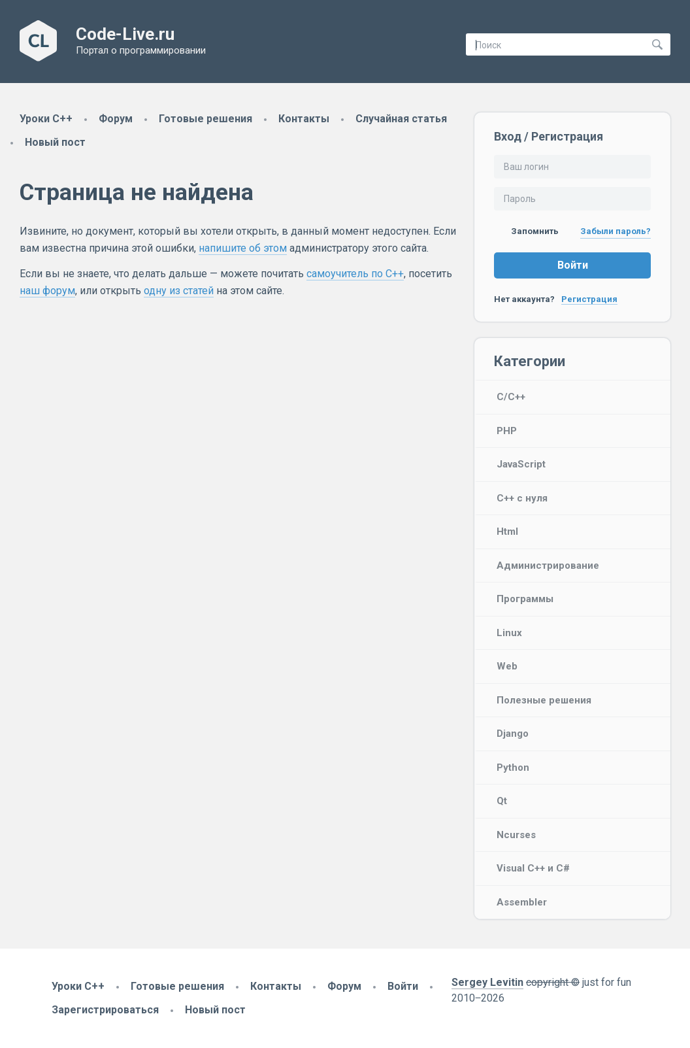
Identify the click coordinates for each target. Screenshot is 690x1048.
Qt (502, 801)
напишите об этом (243, 248)
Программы (525, 599)
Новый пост (55, 142)
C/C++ (511, 397)
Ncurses (516, 835)
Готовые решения (205, 118)
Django (513, 733)
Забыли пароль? (615, 231)
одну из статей (179, 290)
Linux (509, 633)
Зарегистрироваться (105, 1010)
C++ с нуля (522, 498)
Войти (572, 265)
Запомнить (526, 231)
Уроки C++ (46, 118)
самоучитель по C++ (355, 273)
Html (507, 531)
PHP (507, 431)
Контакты (303, 118)
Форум (116, 118)
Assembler (522, 902)
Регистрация (589, 299)
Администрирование (548, 565)
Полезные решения (544, 700)
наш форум (47, 290)
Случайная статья (401, 118)
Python (513, 767)
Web (507, 666)
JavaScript (521, 464)
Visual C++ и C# (533, 868)
